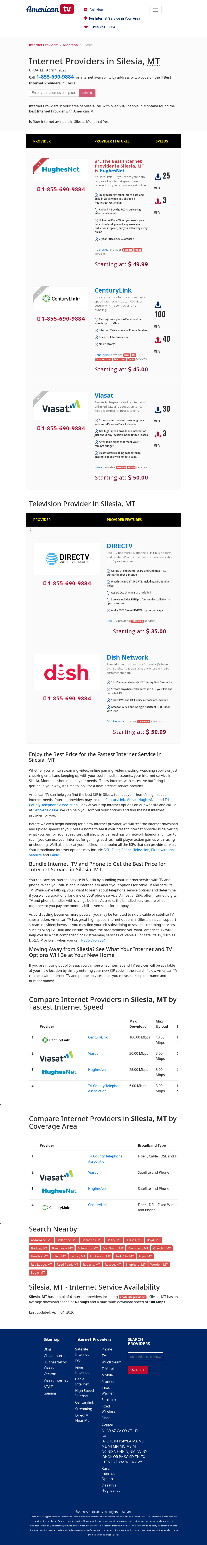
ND (110, 1451)
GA (104, 1436)
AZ (114, 1430)
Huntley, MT (39, 1256)
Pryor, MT (145, 1256)
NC (104, 1451)
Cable (54, 855)
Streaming (83, 1408)
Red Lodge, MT (41, 1264)
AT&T (48, 1386)
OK (110, 1456)
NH (122, 1451)
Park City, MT (124, 1256)
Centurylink (84, 1402)
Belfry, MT (114, 1240)
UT (104, 1462)
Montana (70, 45)
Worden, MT (159, 1264)
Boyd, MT (153, 1240)
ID (107, 1441)
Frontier (108, 1381)
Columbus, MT (88, 1248)
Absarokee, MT (41, 1240)
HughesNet (111, 171)
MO (123, 1446)
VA (110, 1462)
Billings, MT (134, 1240)
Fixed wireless (162, 849)
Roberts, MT (91, 1264)
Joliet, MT (59, 1256)
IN (116, 1441)
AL (104, 1430)
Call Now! (94, 10)
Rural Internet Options (108, 1473)
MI (110, 1446)
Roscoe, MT (113, 1264)
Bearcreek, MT (92, 1240)
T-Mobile (109, 1368)
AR (109, 1430)
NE (116, 1451)
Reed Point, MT (67, 1264)
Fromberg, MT (138, 1248)
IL (111, 1441)
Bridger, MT (39, 1248)
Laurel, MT (77, 1256)
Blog (47, 1349)
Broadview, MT (62, 1248)
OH (105, 1456)
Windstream (111, 1362)
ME (104, 1446)
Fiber (115, 849)
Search (87, 93)
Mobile (107, 1375)
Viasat (104, 395)
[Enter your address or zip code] (54, 93)
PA (121, 1456)
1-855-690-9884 (99, 27)
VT (115, 1462)
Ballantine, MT (67, 1240)
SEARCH (138, 1370)
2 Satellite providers (132, 1297)
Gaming (50, 1393)
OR (115, 1456)
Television (141, 849)
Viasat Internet (56, 1355)
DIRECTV (119, 546)
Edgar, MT (38, 1272)
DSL (107, 849)
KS (121, 1441)
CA (119, 1430)
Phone (126, 849)
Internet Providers (43, 45)
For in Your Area (112, 18)
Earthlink (109, 1399)
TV (104, 1355)
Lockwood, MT (100, 1256)
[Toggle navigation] (156, 10)
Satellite (35, 855)
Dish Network (127, 657)
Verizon (50, 1373)
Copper (108, 1424)
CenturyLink (113, 290)
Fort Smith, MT (113, 1248)
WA (121, 1462)
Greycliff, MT (162, 1248)
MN (116, 1446)
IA (103, 1441)
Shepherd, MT (135, 1264)
